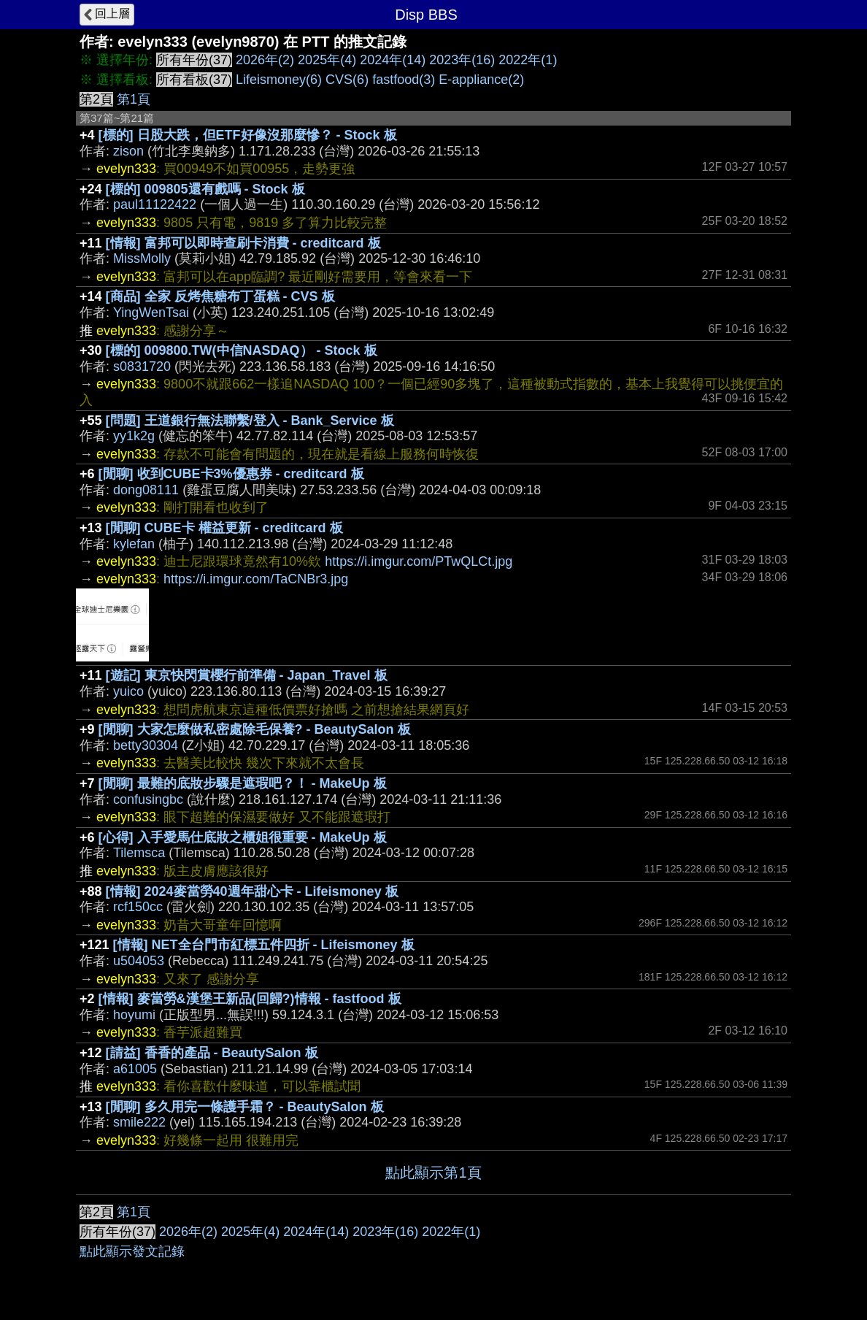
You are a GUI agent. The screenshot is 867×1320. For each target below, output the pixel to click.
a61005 (135, 1069)
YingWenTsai (151, 312)
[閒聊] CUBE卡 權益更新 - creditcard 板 (224, 528)
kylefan (134, 544)
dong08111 (146, 490)
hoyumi (134, 1015)
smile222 (139, 1122)
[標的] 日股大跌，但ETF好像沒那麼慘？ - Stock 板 (248, 135)
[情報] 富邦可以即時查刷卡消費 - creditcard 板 (243, 243)
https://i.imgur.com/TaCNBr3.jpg (255, 579)
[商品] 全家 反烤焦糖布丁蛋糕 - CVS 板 (220, 296)
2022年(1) (527, 60)
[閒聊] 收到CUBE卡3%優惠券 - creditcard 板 (231, 474)
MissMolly (142, 258)
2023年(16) (462, 60)
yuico (128, 691)
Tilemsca (139, 852)
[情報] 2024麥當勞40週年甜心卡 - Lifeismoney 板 (252, 891)
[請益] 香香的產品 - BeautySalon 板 (212, 1052)
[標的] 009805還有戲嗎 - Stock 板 (205, 189)
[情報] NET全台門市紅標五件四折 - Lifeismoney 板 (264, 944)
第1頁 (133, 99)
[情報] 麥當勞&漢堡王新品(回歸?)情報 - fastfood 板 (250, 998)
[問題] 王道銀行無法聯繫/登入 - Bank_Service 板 (250, 420)
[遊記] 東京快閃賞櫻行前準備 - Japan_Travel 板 (247, 675)
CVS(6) (347, 79)
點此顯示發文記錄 (132, 1251)
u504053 (138, 960)
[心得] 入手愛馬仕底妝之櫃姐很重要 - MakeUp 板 (243, 837)
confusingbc (148, 799)
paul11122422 (154, 204)
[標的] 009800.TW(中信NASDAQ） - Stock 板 (241, 350)
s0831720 (142, 366)
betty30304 (145, 745)
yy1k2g (134, 436)
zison (128, 151)
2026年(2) (265, 60)
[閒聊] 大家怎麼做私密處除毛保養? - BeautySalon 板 (255, 729)
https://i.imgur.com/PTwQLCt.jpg (418, 561)
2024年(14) (392, 60)
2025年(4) (327, 60)
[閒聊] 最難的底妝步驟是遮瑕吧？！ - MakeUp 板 (243, 783)
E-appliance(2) (481, 79)
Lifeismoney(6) (279, 79)
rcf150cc (138, 906)
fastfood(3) (403, 79)
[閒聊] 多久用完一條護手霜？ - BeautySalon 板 (245, 1107)
